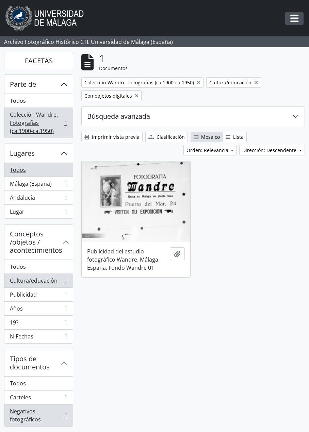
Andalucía (38, 199)
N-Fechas (38, 337)
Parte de (23, 84)
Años (38, 310)
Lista (235, 137)
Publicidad (38, 296)
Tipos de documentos (30, 362)
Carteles (38, 398)
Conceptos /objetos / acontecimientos (36, 242)
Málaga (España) (38, 185)
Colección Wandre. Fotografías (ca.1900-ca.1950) (38, 123)
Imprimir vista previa (112, 137)
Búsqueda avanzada (118, 116)
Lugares (22, 153)
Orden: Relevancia (208, 150)
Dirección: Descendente (270, 150)
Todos (18, 100)
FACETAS (39, 60)
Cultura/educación (38, 282)
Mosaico (207, 137)
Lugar (38, 212)
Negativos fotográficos (38, 415)
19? (38, 324)
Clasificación (166, 137)
